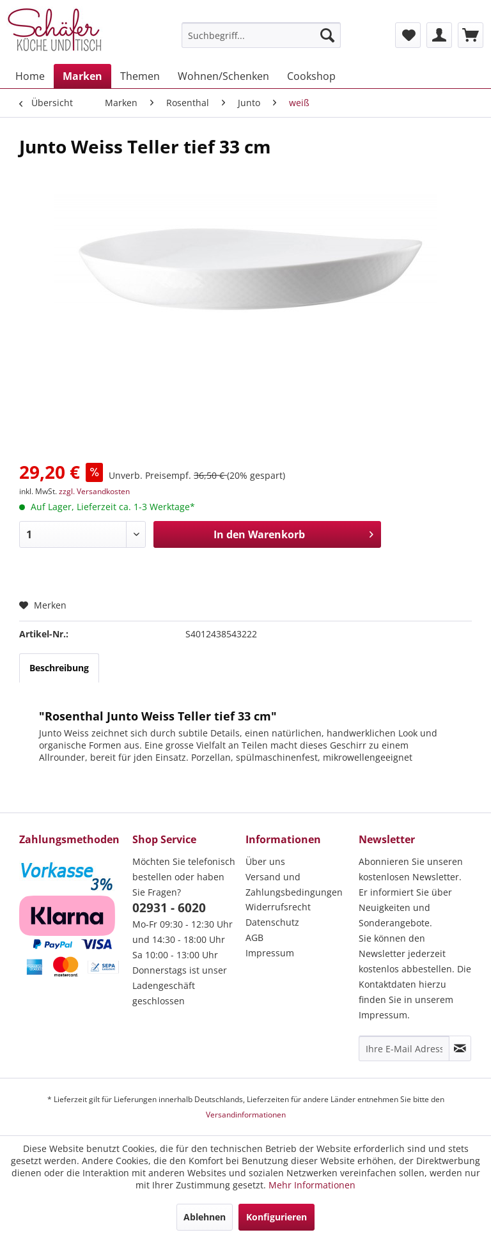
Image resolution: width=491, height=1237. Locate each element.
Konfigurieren (276, 1217)
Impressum (270, 953)
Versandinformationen (246, 1114)
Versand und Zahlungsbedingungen (294, 884)
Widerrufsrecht (278, 907)
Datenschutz (272, 922)
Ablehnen (204, 1217)
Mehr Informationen (312, 1185)
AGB (254, 937)
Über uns (265, 861)
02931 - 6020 (169, 907)
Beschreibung (59, 668)
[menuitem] (261, 35)
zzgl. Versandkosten (94, 491)
